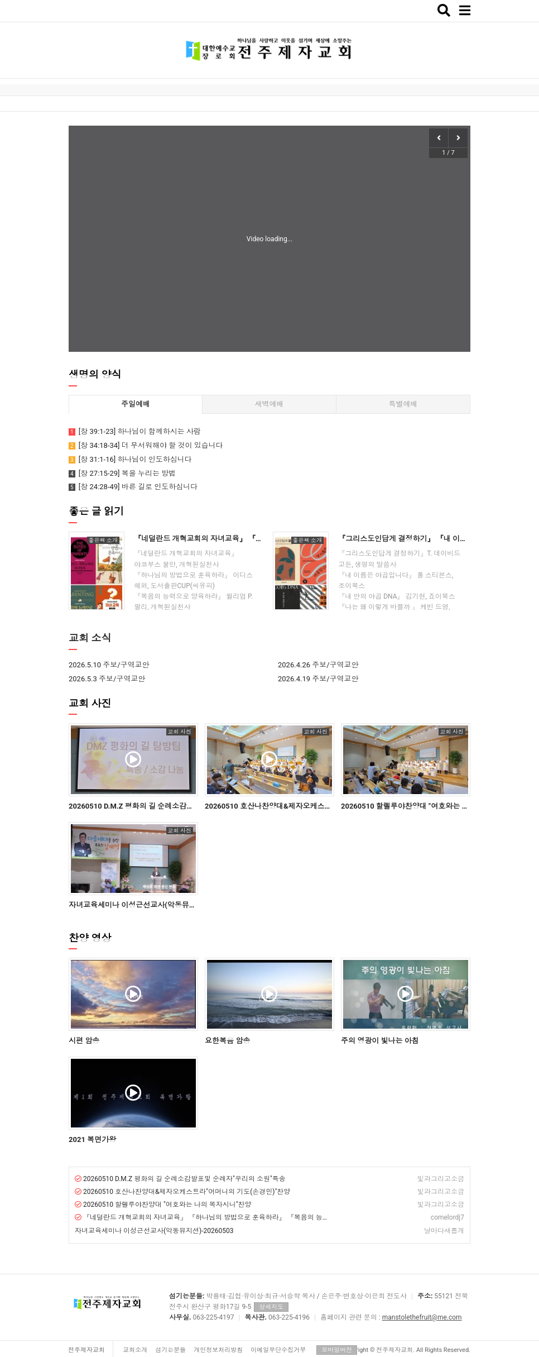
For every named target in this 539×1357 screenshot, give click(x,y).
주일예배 (135, 404)
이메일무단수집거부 (278, 1350)
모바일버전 (336, 1350)
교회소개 (135, 1350)
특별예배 (402, 404)
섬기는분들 (170, 1350)
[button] (458, 137)
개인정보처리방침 (218, 1350)
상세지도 (271, 1307)
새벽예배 (268, 404)
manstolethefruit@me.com (422, 1317)
